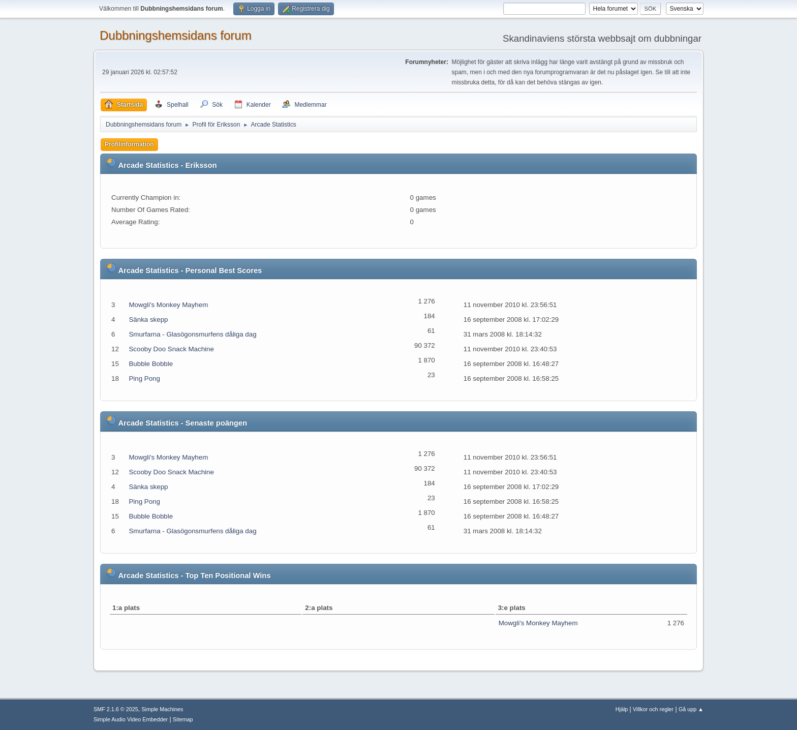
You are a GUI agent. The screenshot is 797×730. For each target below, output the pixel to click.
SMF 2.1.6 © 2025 (116, 709)
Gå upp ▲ (691, 709)
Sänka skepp (148, 319)
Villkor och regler (653, 709)
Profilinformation (129, 144)
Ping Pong (144, 378)
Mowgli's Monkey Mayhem (168, 305)
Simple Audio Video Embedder (131, 719)
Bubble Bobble (151, 364)
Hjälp (622, 709)
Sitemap (183, 719)
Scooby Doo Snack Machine (171, 349)
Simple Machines (162, 709)
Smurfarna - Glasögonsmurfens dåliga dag (192, 334)
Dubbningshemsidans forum (176, 35)
